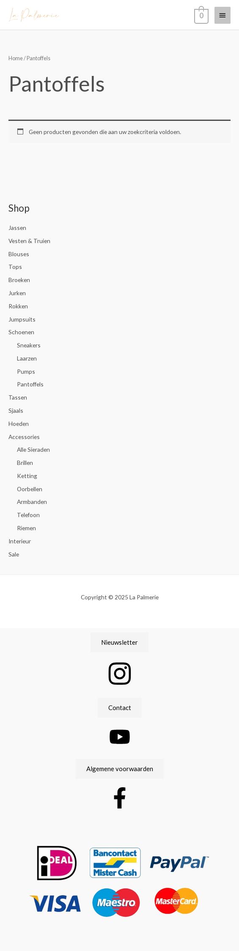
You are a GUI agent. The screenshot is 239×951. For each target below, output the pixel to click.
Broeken (19, 279)
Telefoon (28, 514)
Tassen (17, 397)
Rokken (18, 306)
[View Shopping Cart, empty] (200, 15)
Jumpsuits (22, 319)
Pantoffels (30, 384)
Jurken (17, 292)
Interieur (19, 541)
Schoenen (21, 332)
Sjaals (15, 410)
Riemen (26, 527)
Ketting (27, 475)
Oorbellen (29, 488)
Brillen (25, 462)
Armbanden (32, 501)
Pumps (26, 371)
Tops (15, 266)
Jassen (17, 227)
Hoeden (18, 423)
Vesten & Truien (29, 240)
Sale (13, 554)
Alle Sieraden (33, 449)
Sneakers (29, 345)
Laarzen (27, 358)
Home (15, 58)
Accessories (24, 436)
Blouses (18, 253)
